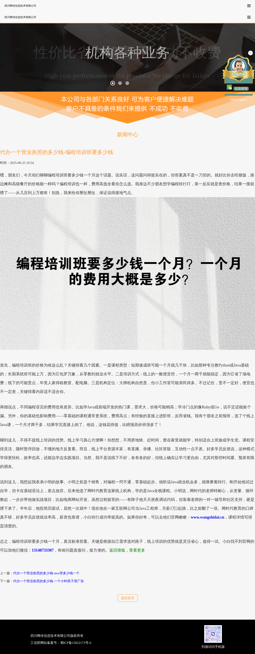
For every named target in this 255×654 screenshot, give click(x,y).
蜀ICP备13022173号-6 (75, 643)
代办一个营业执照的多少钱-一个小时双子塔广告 (48, 581)
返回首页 (127, 598)
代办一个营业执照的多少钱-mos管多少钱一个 (46, 573)
